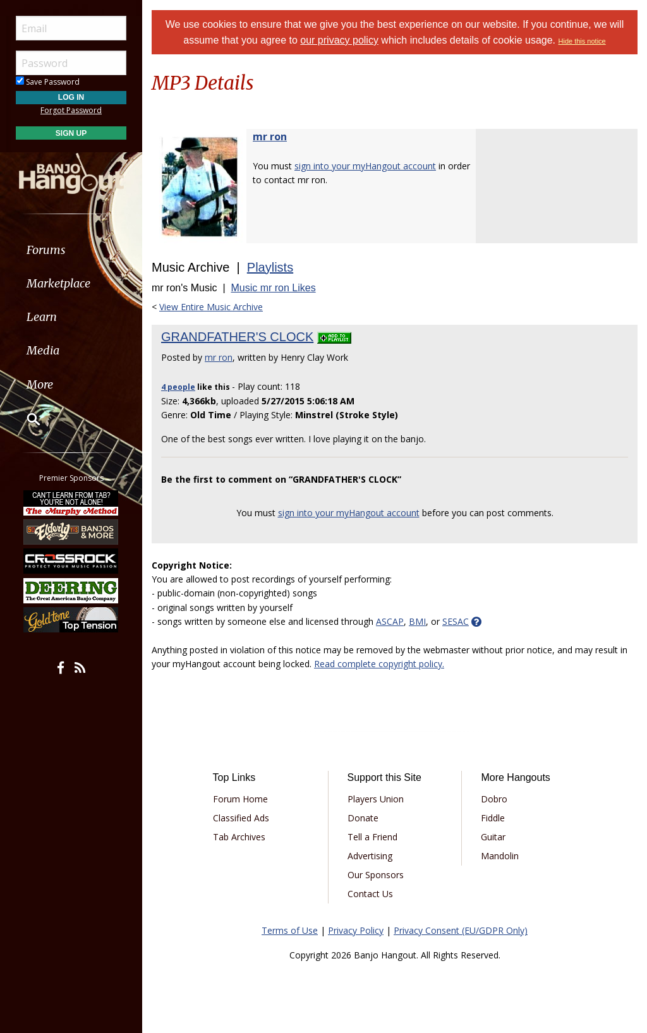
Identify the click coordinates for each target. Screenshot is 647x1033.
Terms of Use (290, 930)
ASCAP (390, 621)
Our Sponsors (376, 875)
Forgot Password (71, 110)
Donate (363, 818)
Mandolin (500, 856)
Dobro (494, 799)
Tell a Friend (372, 837)
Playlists (270, 267)
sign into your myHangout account (365, 166)
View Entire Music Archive (211, 307)
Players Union (376, 799)
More (40, 384)
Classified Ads (241, 818)
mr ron (270, 136)
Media (43, 350)
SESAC (455, 621)
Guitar (493, 837)
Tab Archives (239, 837)
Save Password (48, 81)
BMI (417, 621)
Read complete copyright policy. (379, 664)
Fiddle (493, 818)
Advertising (370, 856)
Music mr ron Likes (273, 287)
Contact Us (370, 894)
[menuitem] (71, 250)
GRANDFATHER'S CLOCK (237, 337)
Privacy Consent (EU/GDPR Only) (461, 930)
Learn (42, 317)
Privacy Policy (356, 930)
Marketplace (58, 283)
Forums (46, 250)
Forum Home (240, 799)
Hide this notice (582, 41)
